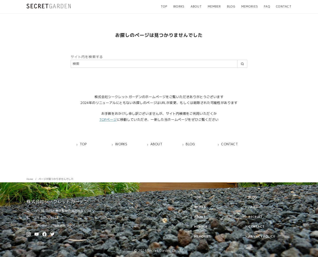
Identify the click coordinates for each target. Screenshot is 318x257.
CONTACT (284, 6)
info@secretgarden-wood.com (58, 225)
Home (30, 179)
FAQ (267, 6)
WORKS (178, 6)
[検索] (159, 64)
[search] (242, 64)
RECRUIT (255, 217)
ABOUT (196, 6)
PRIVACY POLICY (261, 236)
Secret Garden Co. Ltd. (166, 250)
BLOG (231, 6)
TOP (164, 6)
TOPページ (108, 119)
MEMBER (214, 6)
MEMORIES (249, 6)
